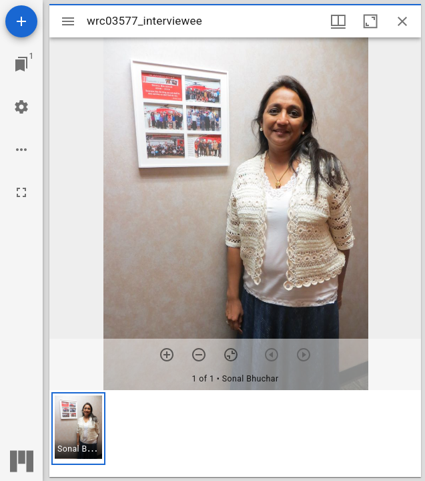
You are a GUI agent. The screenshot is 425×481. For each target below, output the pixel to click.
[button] (78, 428)
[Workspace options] (21, 150)
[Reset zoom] (231, 355)
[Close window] (402, 21)
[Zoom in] (167, 355)
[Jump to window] (21, 64)
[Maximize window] (370, 21)
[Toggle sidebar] (68, 21)
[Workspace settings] (21, 107)
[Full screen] (21, 192)
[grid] (235, 433)
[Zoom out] (199, 355)
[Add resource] (21, 21)
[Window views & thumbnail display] (338, 21)
